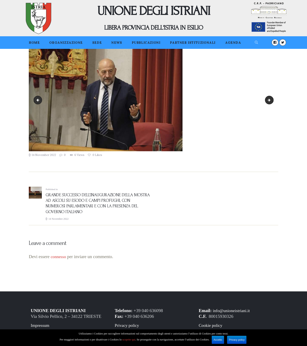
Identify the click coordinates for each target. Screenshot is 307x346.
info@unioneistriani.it (232, 311)
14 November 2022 (44, 155)
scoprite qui (128, 339)
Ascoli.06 (272, 100)
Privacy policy (128, 326)
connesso (59, 257)
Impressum (41, 326)
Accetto (218, 339)
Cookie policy (211, 326)
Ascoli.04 (39, 100)
